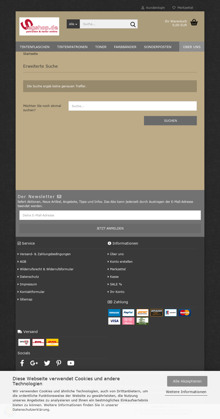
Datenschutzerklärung (31, 409)
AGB (22, 261)
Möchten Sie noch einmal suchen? (42, 108)
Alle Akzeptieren (187, 381)
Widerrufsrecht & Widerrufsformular (46, 269)
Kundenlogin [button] (153, 7)
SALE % (115, 284)
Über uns (116, 254)
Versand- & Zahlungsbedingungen (44, 254)
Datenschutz (28, 276)
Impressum (27, 284)
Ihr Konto (116, 291)
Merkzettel (182, 7)
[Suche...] (73, 23)
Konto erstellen (120, 261)
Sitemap (25, 299)
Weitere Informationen (186, 392)
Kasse (113, 276)
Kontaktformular (31, 291)
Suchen (170, 120)
